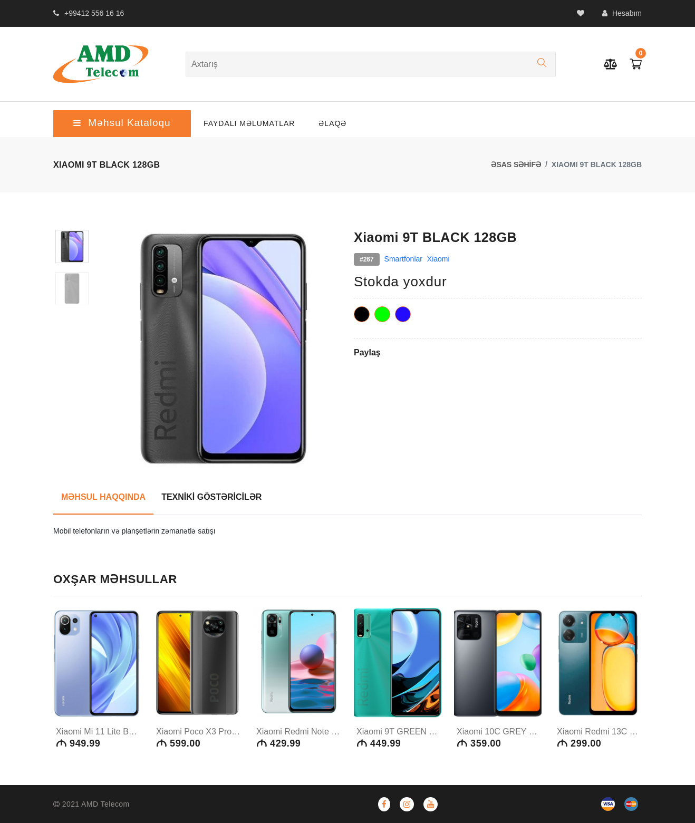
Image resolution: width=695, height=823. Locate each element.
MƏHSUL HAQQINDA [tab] (103, 496)
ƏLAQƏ (332, 123)
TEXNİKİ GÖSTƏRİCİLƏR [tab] (211, 496)
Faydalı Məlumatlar (249, 123)
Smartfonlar (403, 259)
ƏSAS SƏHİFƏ (516, 164)
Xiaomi (438, 259)
